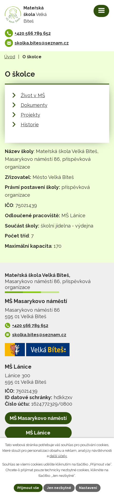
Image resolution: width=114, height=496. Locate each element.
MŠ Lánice (38, 433)
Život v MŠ (33, 95)
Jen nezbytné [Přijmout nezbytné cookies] (59, 488)
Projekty (30, 115)
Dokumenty (34, 105)
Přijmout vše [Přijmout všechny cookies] (28, 488)
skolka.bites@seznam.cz (42, 43)
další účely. (58, 456)
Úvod (9, 56)
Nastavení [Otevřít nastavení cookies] (88, 488)
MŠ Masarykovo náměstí (38, 418)
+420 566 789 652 (33, 33)
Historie (30, 124)
